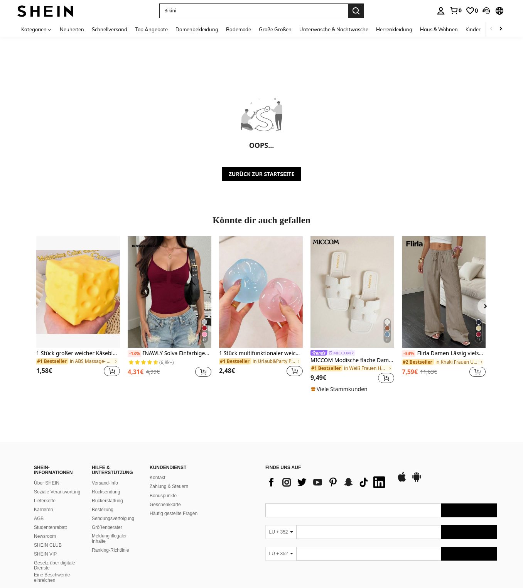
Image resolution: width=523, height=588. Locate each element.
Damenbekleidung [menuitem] (196, 29)
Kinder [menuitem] (473, 29)
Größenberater (107, 527)
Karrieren (43, 509)
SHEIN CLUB (48, 545)
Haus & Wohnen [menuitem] (439, 29)
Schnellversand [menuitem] (109, 29)
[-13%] (134, 353)
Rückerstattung (107, 500)
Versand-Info (105, 483)
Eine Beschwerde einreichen (52, 577)
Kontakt (157, 477)
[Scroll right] (500, 29)
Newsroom (45, 536)
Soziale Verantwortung (57, 492)
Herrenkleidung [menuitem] (394, 29)
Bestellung (102, 509)
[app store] (401, 480)
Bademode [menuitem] (238, 29)
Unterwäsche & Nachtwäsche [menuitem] (333, 29)
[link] (455, 10)
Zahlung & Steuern (169, 486)
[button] (253, 10)
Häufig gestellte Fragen (173, 513)
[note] (340, 389)
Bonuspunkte (163, 495)
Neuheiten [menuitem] (72, 29)
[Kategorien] (36, 29)
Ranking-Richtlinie (110, 550)
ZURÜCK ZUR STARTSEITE (262, 174)
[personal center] (440, 10)
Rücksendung (106, 492)
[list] (327, 482)
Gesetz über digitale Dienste (54, 565)
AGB (39, 518)
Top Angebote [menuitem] (151, 29)
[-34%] (408, 353)
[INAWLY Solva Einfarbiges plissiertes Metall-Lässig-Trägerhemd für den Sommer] (169, 292)
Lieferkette (45, 500)
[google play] (416, 480)
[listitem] (78, 311)
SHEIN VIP (45, 554)
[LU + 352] (280, 532)
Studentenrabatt (50, 527)
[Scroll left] (491, 29)
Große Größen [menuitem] (275, 29)
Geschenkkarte (165, 504)
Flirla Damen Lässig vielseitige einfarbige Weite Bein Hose (444, 353)
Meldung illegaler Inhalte (109, 538)
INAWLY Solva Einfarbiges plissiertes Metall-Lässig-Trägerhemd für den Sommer (169, 353)
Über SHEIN (46, 483)
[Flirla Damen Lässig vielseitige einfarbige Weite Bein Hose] (444, 292)
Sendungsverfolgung (113, 518)
